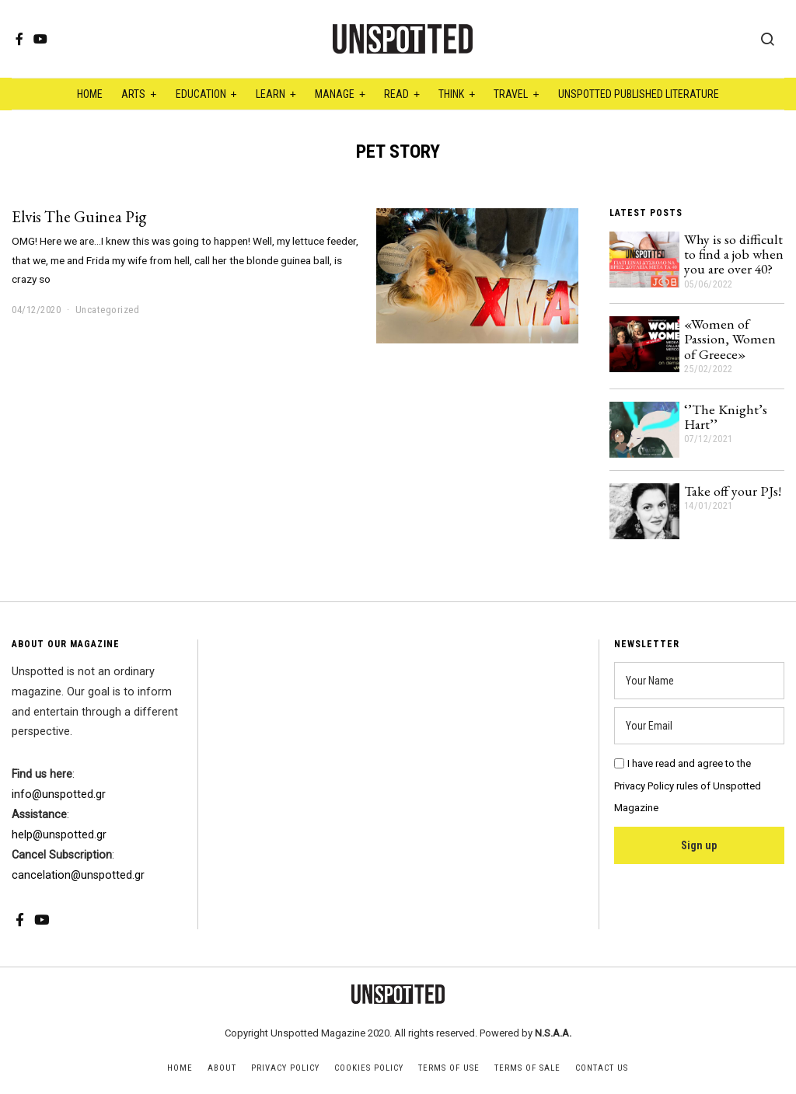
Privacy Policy (285, 1068)
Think (451, 94)
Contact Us (601, 1068)
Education (201, 94)
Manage (334, 94)
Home (90, 94)
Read (396, 94)
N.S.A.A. (553, 1033)
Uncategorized (107, 309)
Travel (511, 94)
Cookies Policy (368, 1068)
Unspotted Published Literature (638, 94)
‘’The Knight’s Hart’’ (725, 416)
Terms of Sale (527, 1068)
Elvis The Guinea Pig (79, 216)
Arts (133, 94)
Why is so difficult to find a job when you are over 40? (734, 254)
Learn (270, 94)
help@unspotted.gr (59, 834)
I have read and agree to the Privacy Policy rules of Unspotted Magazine (687, 786)
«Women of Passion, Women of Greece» (730, 339)
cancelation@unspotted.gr (78, 875)
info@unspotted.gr (59, 794)
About (222, 1068)
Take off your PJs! (732, 491)
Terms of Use (449, 1068)
